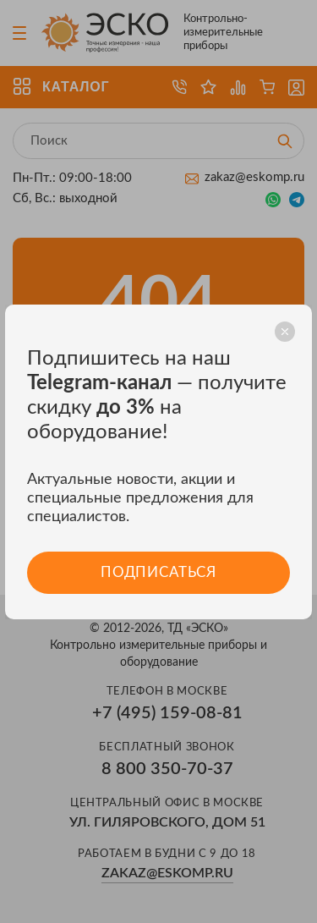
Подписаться (158, 572)
